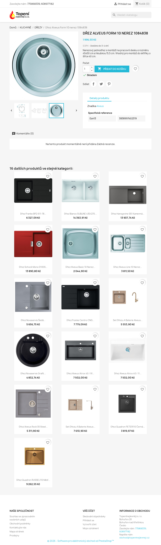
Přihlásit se (88, 520)
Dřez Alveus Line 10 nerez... (127, 266)
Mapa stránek (17, 531)
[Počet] (86, 69)
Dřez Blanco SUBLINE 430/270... (80, 213)
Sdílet (93, 84)
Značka (91, 106)
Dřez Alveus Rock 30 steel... (33, 426)
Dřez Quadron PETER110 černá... (128, 426)
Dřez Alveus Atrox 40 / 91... (80, 373)
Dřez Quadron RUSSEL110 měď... (33, 479)
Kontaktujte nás (18, 527)
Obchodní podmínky (20, 523)
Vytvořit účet (90, 524)
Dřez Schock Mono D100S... (33, 266)
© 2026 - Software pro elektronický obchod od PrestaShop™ (80, 541)
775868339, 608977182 (40, 3)
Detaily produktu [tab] (99, 98)
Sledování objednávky (94, 516)
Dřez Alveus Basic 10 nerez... (80, 266)
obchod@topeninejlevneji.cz (134, 537)
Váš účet (89, 511)
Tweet (101, 84)
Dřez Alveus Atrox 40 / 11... (127, 373)
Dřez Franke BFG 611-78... (33, 213)
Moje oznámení (91, 528)
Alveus (100, 106)
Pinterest (109, 84)
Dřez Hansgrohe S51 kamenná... (127, 213)
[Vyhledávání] (131, 15)
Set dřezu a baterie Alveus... (128, 320)
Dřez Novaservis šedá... (33, 320)
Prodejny (14, 535)
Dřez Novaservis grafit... (33, 373)
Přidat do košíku (112, 69)
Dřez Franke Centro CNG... (80, 320)
